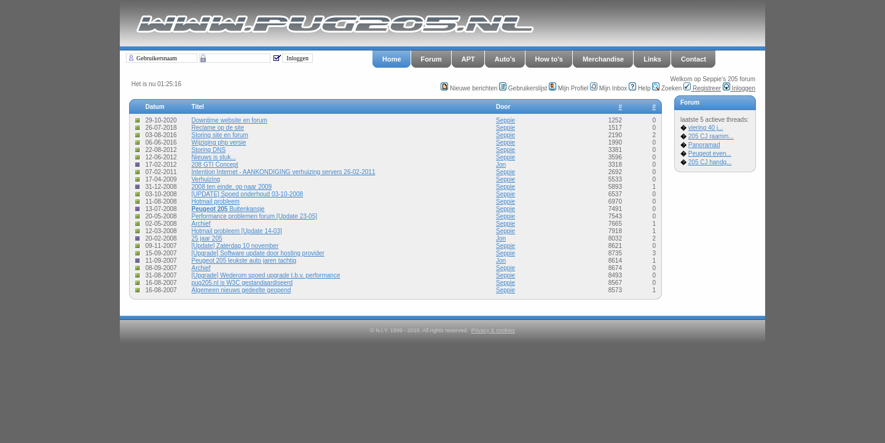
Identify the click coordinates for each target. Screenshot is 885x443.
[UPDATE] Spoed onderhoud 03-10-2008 (247, 194)
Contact (693, 59)
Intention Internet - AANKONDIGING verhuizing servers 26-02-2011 (283, 172)
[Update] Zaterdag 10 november (234, 245)
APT (468, 59)
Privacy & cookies (493, 330)
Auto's (505, 59)
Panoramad (704, 145)
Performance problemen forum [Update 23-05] (254, 216)
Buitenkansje (227, 209)
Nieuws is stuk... (213, 157)
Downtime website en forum (229, 120)
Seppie (505, 120)
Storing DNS (208, 149)
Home (391, 59)
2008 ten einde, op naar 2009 (231, 186)
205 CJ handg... (710, 162)
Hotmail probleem (215, 201)
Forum (431, 59)
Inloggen (739, 88)
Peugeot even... (709, 153)
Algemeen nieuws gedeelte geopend (241, 290)
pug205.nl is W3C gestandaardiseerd (242, 282)
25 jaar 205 (206, 238)
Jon (501, 164)
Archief (200, 223)
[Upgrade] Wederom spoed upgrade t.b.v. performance (265, 275)
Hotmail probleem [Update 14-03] (236, 231)
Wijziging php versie (218, 142)
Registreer (702, 88)
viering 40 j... (705, 127)
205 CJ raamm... (711, 136)
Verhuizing (205, 179)
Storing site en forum (219, 135)
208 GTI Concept (214, 164)
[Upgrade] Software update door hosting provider (257, 253)
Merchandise (603, 59)
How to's (549, 59)
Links (652, 59)
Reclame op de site (217, 127)
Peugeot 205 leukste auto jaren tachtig (243, 260)
